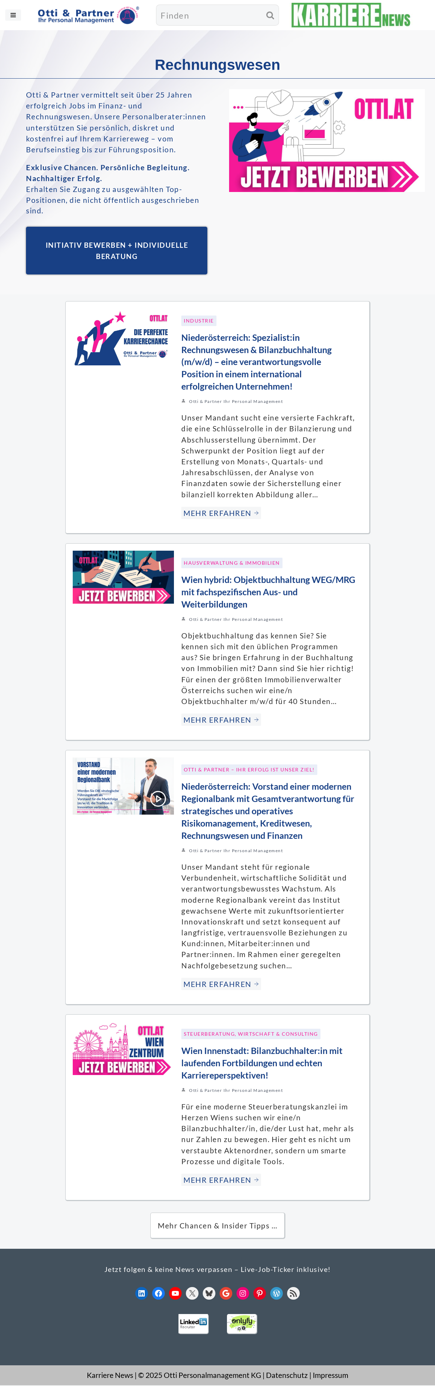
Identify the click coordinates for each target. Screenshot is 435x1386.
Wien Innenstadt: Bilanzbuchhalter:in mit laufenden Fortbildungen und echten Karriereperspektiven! (262, 1063)
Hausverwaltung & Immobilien (232, 563)
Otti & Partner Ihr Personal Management (236, 402)
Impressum (330, 1376)
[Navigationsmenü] (13, 15)
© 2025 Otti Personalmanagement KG (199, 1376)
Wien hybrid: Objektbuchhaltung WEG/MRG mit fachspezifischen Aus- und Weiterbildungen (268, 592)
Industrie (199, 321)
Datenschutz (287, 1376)
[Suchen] (209, 15)
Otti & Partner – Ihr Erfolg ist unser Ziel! (249, 770)
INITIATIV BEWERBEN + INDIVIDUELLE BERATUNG (117, 251)
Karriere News (110, 1376)
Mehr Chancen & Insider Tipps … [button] (217, 1226)
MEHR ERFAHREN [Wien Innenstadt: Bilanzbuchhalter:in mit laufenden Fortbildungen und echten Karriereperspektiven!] (221, 1180)
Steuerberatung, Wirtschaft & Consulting (251, 1034)
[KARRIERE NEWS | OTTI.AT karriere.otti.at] (351, 15)
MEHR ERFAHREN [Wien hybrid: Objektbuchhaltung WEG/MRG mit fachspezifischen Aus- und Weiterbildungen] (221, 720)
